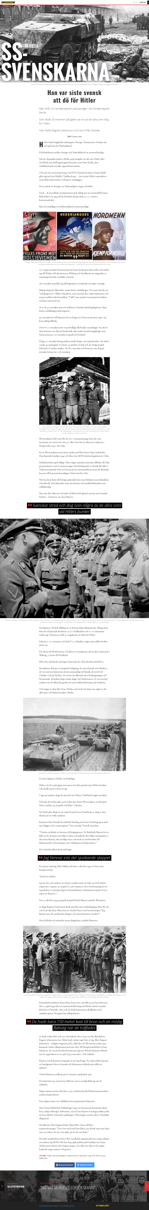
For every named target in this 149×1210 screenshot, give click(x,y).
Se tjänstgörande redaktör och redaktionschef (56, 1206)
